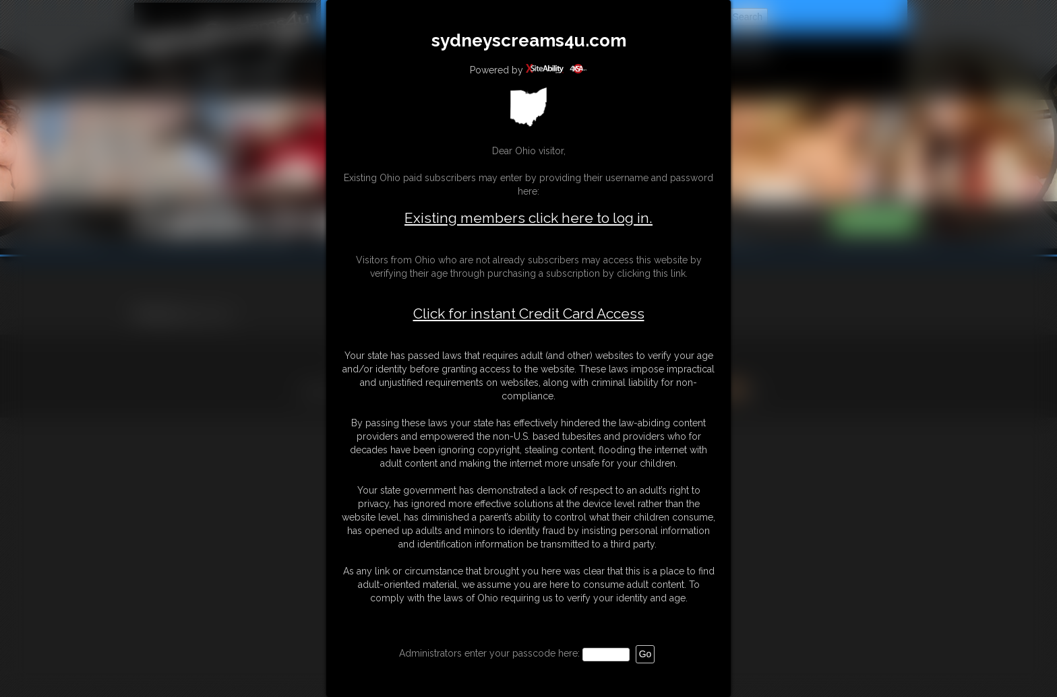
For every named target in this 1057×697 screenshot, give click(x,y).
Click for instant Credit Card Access (528, 314)
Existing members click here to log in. (528, 217)
